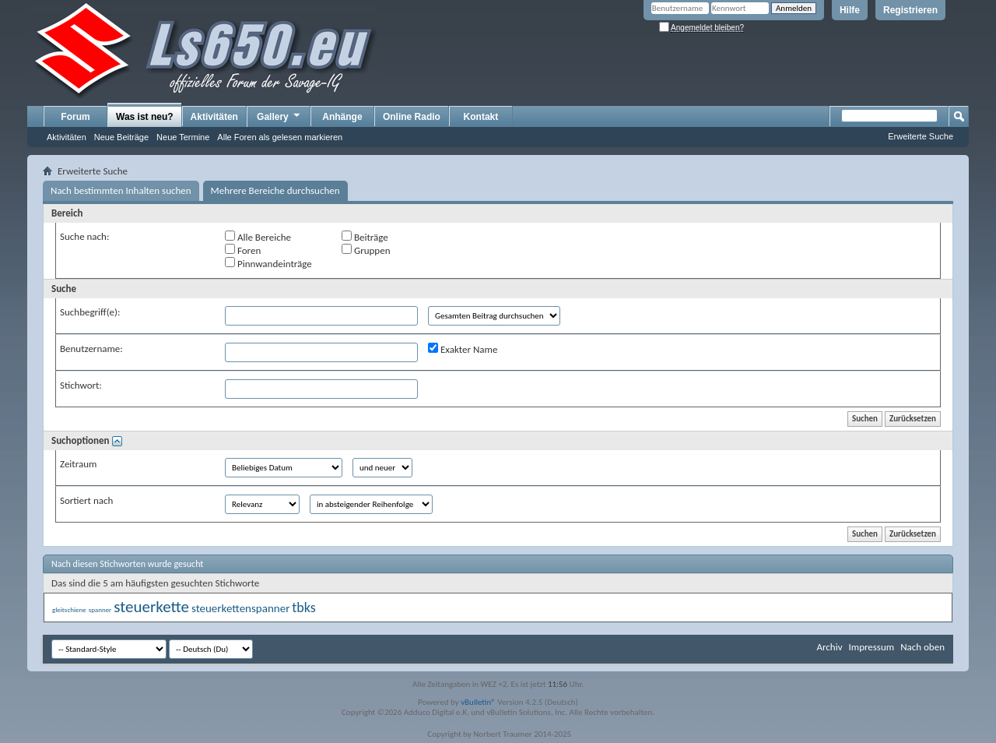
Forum (75, 116)
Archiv (829, 647)
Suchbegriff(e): (90, 312)
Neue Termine (182, 137)
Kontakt (481, 116)
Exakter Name (462, 349)
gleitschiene (69, 609)
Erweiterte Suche (920, 136)
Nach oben (922, 647)
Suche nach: (84, 236)
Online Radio (411, 116)
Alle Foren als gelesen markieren (279, 137)
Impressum (871, 647)
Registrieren (910, 10)
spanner (100, 609)
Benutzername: (91, 348)
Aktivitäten (66, 137)
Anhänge (342, 116)
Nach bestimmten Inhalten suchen (121, 190)
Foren (243, 250)
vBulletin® (478, 702)
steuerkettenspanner (240, 608)
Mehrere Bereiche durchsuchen (275, 190)
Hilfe (850, 10)
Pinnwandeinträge (268, 263)
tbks (304, 607)
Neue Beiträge (121, 137)
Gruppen (366, 250)
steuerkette (151, 607)
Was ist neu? (145, 116)
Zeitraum (78, 464)
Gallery (279, 116)
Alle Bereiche (258, 237)
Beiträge (365, 237)
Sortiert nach (86, 500)
